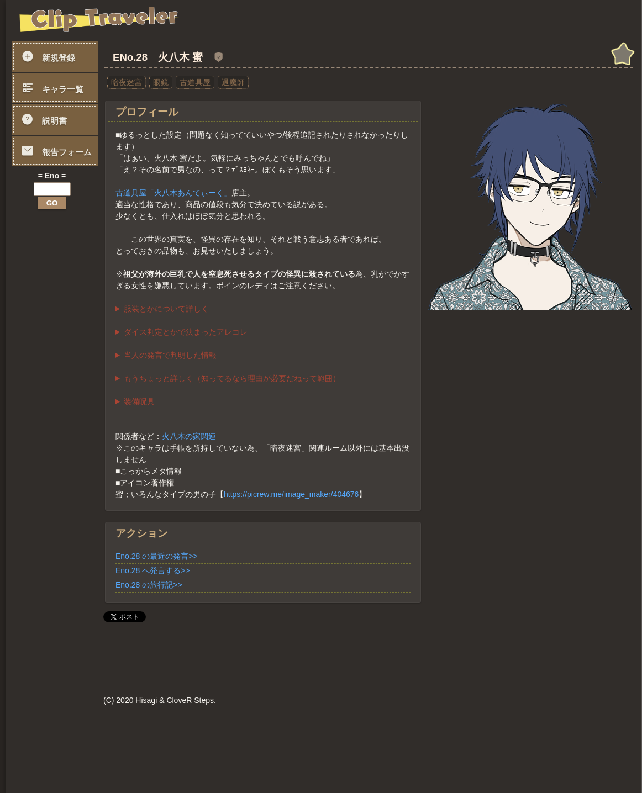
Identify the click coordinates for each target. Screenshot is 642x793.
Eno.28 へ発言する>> (152, 570)
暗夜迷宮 (126, 82)
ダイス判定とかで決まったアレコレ (186, 331)
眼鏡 (161, 82)
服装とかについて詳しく (166, 308)
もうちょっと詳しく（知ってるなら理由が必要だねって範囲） (232, 378)
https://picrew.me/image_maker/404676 (291, 494)
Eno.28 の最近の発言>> (156, 556)
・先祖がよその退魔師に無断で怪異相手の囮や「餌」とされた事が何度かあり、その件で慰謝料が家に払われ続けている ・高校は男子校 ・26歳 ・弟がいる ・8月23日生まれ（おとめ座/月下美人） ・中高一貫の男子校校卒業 (263, 355)
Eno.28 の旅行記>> (148, 584)
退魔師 (233, 82)
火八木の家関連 (189, 436)
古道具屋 (195, 82)
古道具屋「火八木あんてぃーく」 (173, 192)
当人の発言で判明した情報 (170, 355)
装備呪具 (139, 401)
